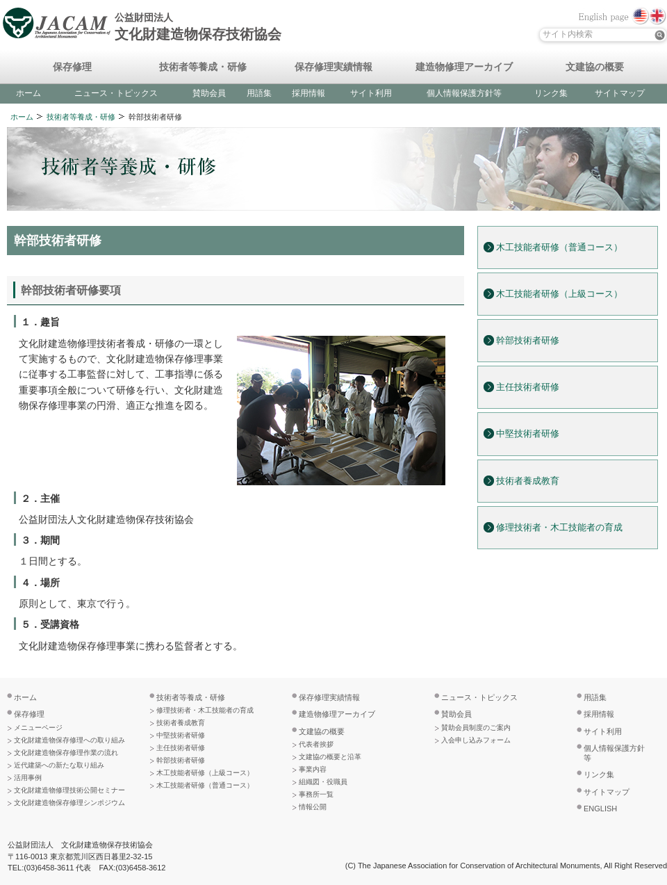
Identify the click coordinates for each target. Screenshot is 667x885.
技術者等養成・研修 (203, 67)
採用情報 (308, 93)
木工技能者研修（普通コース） (559, 247)
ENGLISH (600, 808)
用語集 (259, 93)
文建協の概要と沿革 (330, 757)
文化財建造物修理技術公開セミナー (69, 790)
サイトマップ (620, 93)
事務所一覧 (316, 794)
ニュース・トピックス (116, 93)
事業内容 (313, 769)
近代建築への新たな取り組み (59, 765)
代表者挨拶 (316, 744)
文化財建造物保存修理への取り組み (69, 740)
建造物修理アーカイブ (464, 67)
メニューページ (38, 727)
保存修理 (72, 67)
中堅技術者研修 (527, 434)
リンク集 (551, 93)
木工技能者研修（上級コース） (559, 294)
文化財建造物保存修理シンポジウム (69, 802)
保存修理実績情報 (333, 67)
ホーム (28, 93)
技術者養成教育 (527, 481)
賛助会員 (209, 93)
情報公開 (313, 807)
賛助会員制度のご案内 (476, 727)
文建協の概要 (595, 67)
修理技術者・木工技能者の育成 (559, 528)
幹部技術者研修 (527, 341)
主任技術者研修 (527, 387)
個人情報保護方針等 (464, 93)
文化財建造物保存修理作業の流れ (66, 752)
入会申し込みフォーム (476, 740)
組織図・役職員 (323, 782)
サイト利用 (371, 93)
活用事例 (28, 777)
